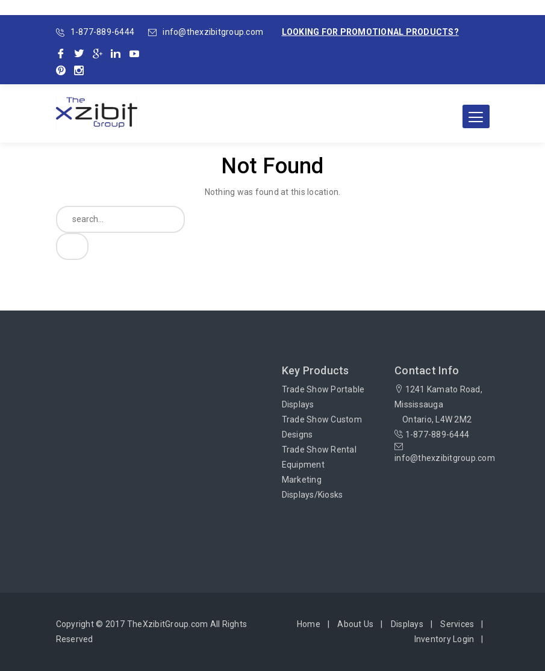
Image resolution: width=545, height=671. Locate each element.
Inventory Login (444, 639)
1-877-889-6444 (102, 32)
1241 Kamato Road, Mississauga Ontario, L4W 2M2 (438, 404)
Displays (407, 624)
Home (308, 624)
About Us (355, 624)
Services (457, 624)
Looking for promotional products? (370, 32)
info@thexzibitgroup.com (213, 32)
